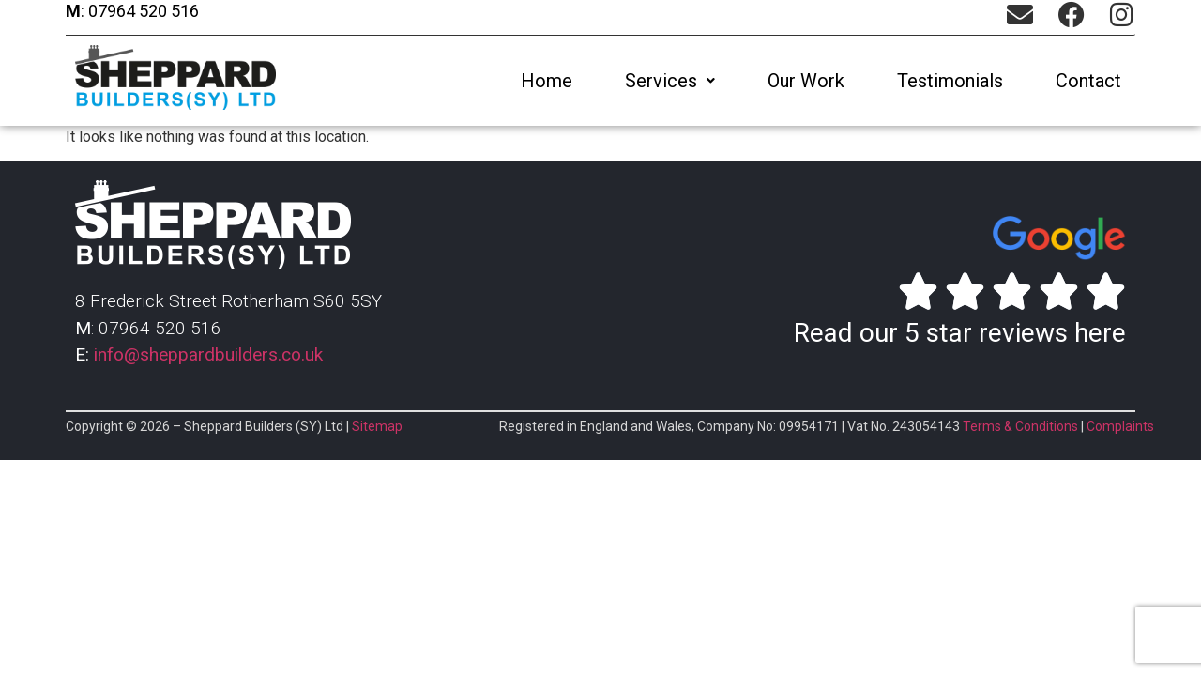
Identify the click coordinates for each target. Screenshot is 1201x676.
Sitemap (377, 426)
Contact (1088, 80)
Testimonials (950, 80)
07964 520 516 (141, 11)
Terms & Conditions (1020, 426)
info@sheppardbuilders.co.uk (208, 354)
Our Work (806, 80)
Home (546, 80)
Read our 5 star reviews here (960, 332)
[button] (670, 80)
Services (670, 80)
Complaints (1120, 426)
